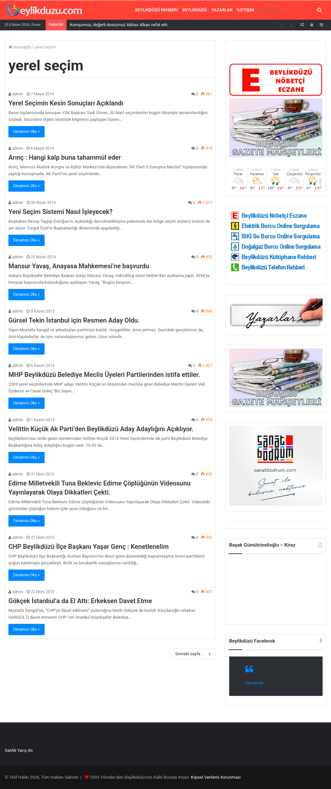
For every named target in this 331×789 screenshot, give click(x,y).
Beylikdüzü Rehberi (156, 9)
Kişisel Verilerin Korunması (215, 777)
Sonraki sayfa (193, 654)
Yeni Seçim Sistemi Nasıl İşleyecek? (60, 212)
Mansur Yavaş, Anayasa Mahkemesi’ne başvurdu (78, 266)
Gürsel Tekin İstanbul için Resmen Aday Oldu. (74, 320)
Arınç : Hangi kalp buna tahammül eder (64, 157)
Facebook (254, 682)
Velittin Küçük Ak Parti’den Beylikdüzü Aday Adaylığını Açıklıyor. (100, 429)
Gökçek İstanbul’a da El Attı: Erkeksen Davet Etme (80, 601)
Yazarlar (221, 9)
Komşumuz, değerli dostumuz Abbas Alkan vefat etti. (119, 24)
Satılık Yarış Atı (19, 750)
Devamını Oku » (26, 131)
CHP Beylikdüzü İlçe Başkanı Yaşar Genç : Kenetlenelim (88, 546)
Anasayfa (19, 47)
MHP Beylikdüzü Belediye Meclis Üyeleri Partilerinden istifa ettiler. (104, 375)
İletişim (245, 9)
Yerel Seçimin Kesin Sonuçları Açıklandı (65, 103)
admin (15, 94)
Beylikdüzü (194, 9)
